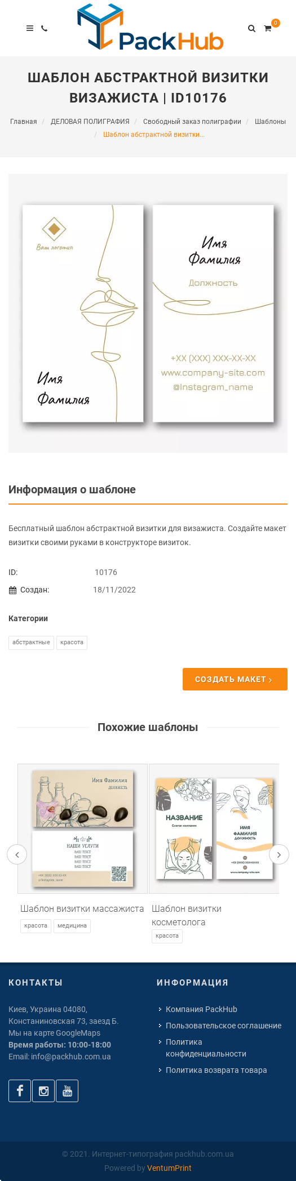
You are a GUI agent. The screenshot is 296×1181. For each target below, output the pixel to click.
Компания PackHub (201, 1009)
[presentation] (17, 854)
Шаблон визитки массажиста (82, 908)
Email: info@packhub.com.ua (59, 1056)
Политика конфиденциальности (206, 1047)
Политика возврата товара (216, 1070)
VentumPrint (169, 1168)
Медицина (72, 925)
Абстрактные (31, 642)
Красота (71, 642)
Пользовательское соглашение (223, 1025)
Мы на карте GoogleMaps (54, 1032)
